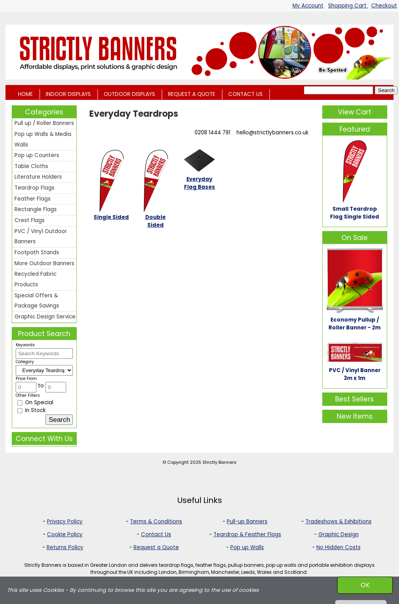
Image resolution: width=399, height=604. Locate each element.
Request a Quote (156, 547)
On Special (35, 402)
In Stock (31, 410)
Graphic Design (338, 534)
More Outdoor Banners (44, 263)
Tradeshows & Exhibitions (338, 521)
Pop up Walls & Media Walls (42, 139)
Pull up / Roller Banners (44, 123)
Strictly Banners (219, 462)
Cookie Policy (65, 534)
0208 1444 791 (212, 132)
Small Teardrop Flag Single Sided (354, 213)
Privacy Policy (65, 521)
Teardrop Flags (34, 188)
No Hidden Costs (338, 547)
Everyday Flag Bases (199, 183)
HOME (25, 94)
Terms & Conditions (156, 521)
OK (365, 585)
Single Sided (111, 217)
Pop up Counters (36, 155)
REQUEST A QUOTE (191, 94)
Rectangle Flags (35, 209)
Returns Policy (65, 547)
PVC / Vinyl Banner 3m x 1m (355, 374)
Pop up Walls (247, 547)
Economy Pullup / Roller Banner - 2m (355, 323)
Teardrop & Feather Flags (247, 534)
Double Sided (155, 221)
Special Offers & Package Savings (36, 301)
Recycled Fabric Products (35, 279)
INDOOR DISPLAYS (68, 94)
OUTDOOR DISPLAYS (129, 94)
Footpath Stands (36, 252)
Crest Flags (29, 220)
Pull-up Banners (247, 521)
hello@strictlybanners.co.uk (273, 132)
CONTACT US (245, 94)
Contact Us (156, 534)
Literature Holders (38, 177)
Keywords (25, 345)
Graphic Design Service (45, 316)
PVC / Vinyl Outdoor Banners (40, 237)
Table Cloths (31, 166)
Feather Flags (32, 199)
